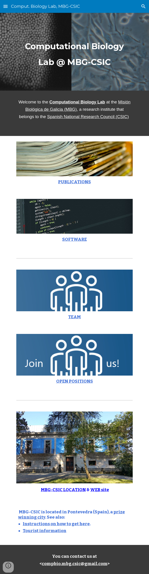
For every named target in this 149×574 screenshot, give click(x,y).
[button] (5, 6)
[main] (74, 51)
